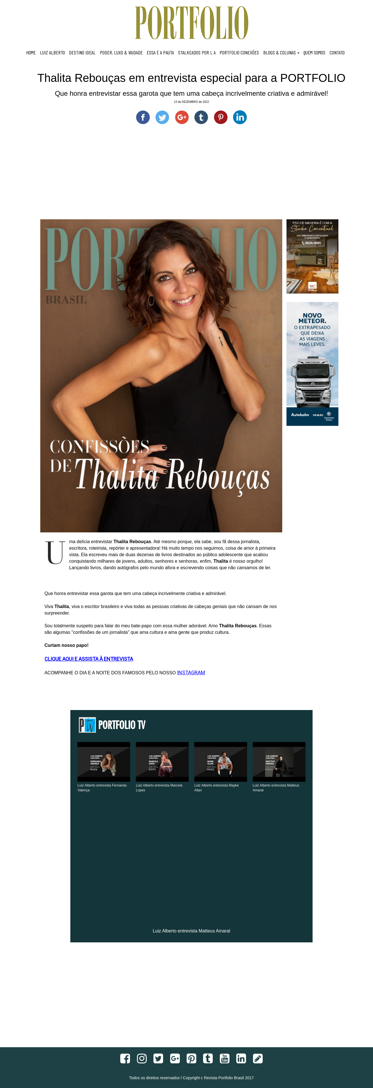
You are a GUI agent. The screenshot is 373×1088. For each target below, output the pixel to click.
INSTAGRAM (191, 672)
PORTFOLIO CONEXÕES (239, 52)
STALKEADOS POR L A (197, 52)
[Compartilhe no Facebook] (143, 117)
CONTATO (337, 52)
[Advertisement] (191, 176)
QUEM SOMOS (314, 52)
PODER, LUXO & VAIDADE (121, 52)
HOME (31, 52)
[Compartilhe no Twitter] (162, 117)
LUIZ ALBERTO (52, 52)
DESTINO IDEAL (82, 52)
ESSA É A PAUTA (160, 52)
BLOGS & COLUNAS (281, 52)
